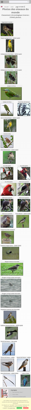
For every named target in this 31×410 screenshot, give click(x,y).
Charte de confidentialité (19, 396)
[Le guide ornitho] (5, 393)
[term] (17, 2)
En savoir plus (11, 408)
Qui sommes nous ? (17, 392)
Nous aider (15, 394)
